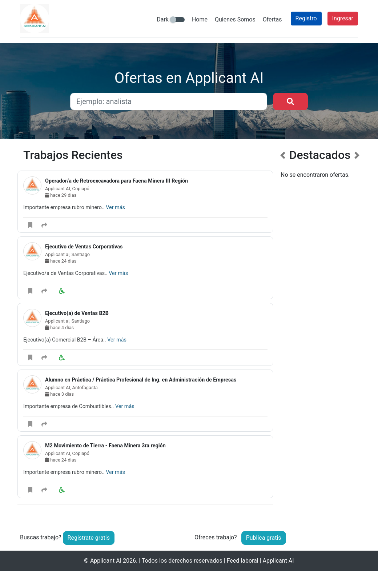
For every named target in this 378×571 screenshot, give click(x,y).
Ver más (115, 207)
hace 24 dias (60, 261)
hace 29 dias (60, 195)
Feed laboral (242, 560)
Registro (306, 18)
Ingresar (342, 18)
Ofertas (272, 19)
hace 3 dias (59, 394)
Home (200, 19)
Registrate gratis (89, 537)
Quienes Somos (235, 19)
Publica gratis (263, 537)
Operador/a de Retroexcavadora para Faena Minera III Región (116, 181)
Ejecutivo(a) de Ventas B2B (77, 313)
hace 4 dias (59, 327)
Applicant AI (105, 560)
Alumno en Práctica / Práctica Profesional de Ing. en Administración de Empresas (140, 380)
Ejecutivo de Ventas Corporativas (83, 247)
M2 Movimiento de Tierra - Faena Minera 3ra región (105, 446)
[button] (282, 331)
